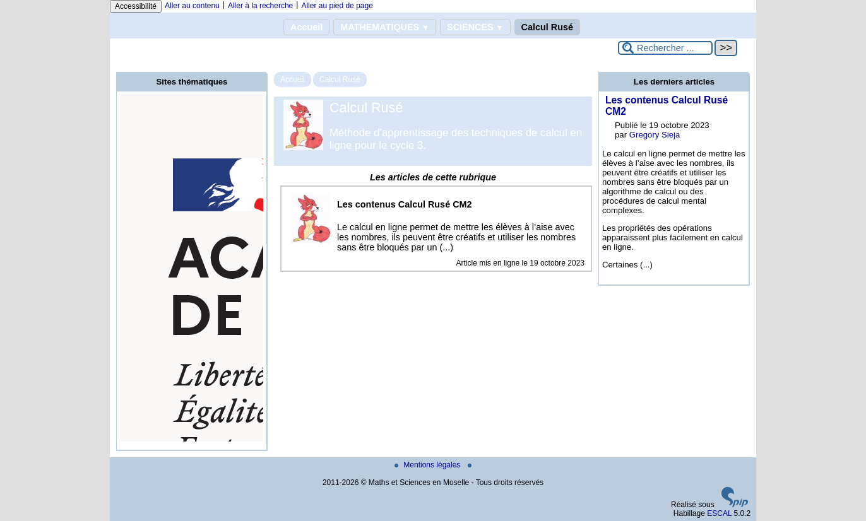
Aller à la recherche (260, 5)
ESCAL (719, 513)
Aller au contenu (192, 5)
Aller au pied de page (336, 5)
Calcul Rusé (547, 27)
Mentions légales (428, 464)
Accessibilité (136, 6)
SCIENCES (475, 27)
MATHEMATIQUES (384, 27)
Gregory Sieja (654, 134)
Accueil (306, 27)
